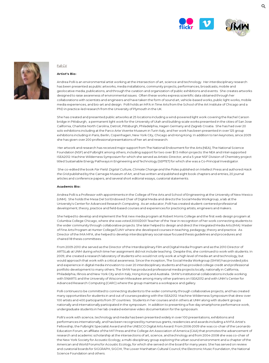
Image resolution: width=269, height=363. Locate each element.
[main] (155, 209)
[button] (263, 6)
